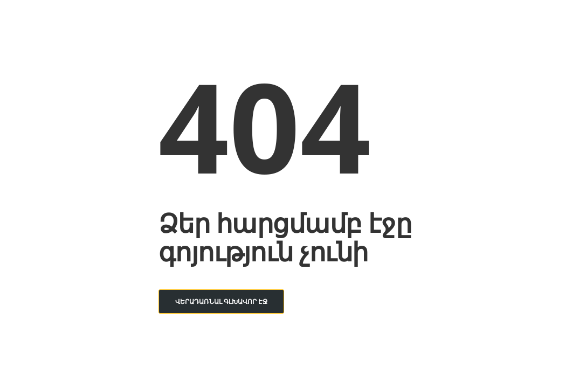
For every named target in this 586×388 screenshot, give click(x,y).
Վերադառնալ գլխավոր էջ (221, 301)
